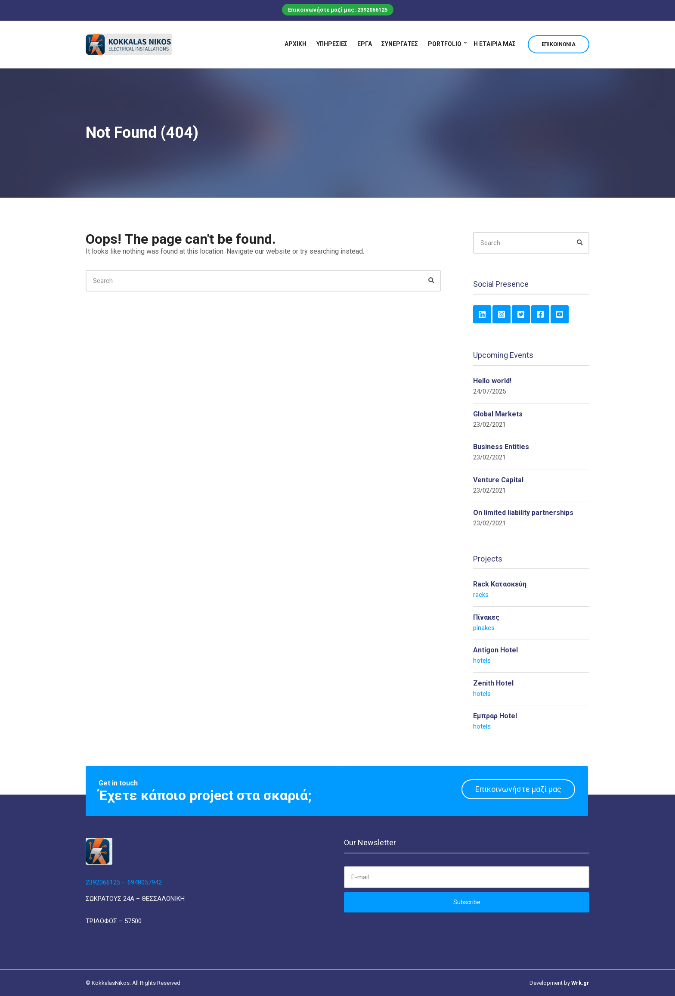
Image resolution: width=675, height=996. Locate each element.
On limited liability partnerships (523, 513)
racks (481, 595)
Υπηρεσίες (332, 43)
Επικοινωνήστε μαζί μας (518, 789)
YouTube (560, 314)
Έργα (364, 43)
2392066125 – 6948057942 (124, 882)
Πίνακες (486, 617)
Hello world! (492, 381)
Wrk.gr (580, 983)
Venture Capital (498, 480)
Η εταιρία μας (494, 43)
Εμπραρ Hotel (495, 716)
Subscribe (466, 902)
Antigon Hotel (495, 650)
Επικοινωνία (559, 44)
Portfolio (444, 43)
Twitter (521, 314)
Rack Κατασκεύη (499, 584)
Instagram (501, 314)
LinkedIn (482, 314)
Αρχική (295, 43)
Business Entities (501, 447)
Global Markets (498, 414)
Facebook (540, 314)
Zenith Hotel (493, 683)
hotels (482, 660)
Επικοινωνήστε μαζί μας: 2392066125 (337, 9)
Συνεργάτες (399, 43)
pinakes (484, 628)
